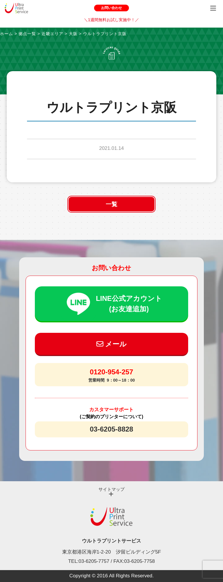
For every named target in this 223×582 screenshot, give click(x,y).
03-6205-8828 (111, 429)
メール (111, 344)
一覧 (111, 204)
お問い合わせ (111, 8)
